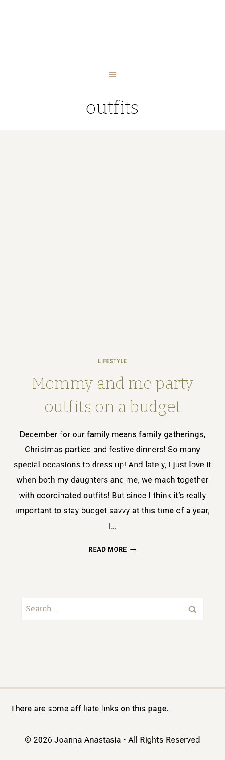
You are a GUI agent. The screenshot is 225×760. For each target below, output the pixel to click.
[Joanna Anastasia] (112, 31)
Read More (113, 549)
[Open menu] (112, 74)
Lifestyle (112, 361)
